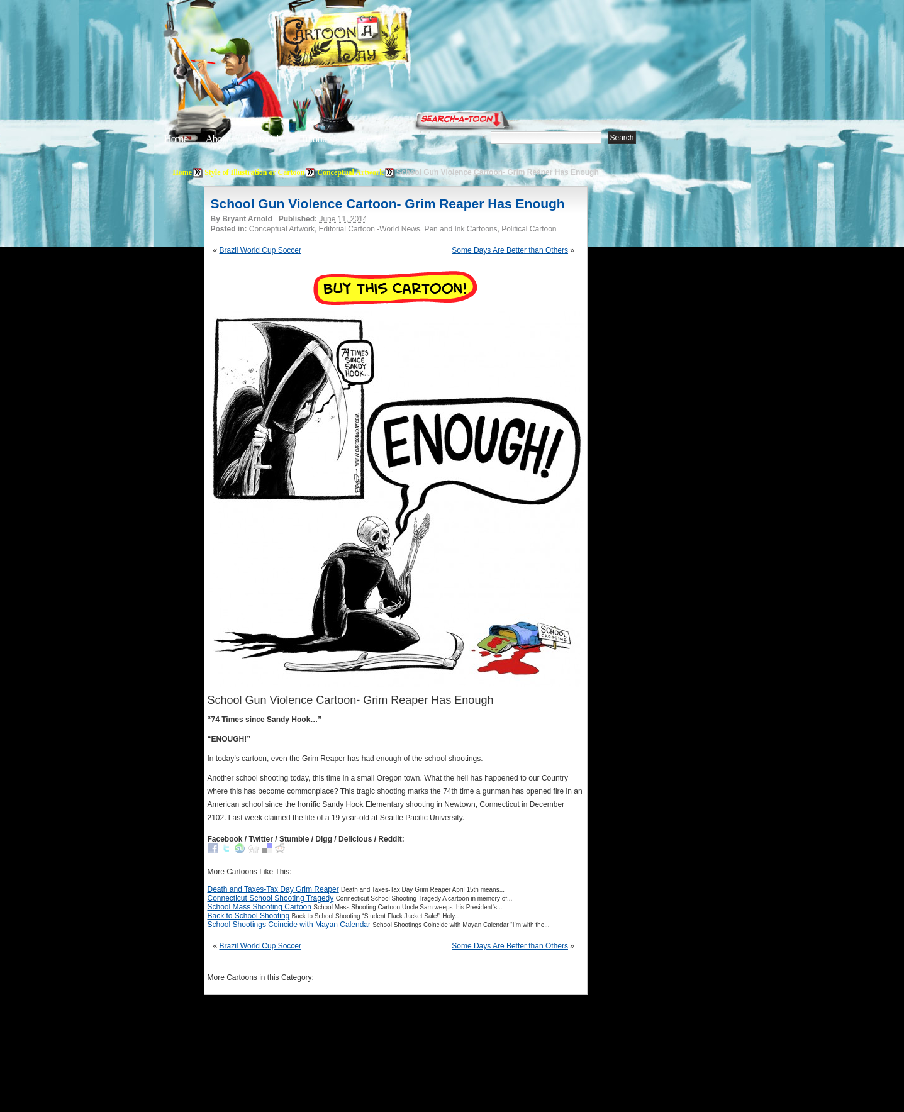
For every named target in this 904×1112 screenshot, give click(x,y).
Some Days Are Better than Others (510, 250)
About (217, 139)
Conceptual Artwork (350, 172)
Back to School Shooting (249, 915)
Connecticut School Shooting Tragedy (271, 898)
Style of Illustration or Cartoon (254, 172)
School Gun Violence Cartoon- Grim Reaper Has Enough (388, 203)
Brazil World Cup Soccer (261, 250)
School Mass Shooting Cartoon (259, 907)
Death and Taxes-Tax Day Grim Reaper (273, 889)
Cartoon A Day (373, 42)
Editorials (264, 139)
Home (176, 139)
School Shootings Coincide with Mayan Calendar (289, 924)
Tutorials (316, 139)
